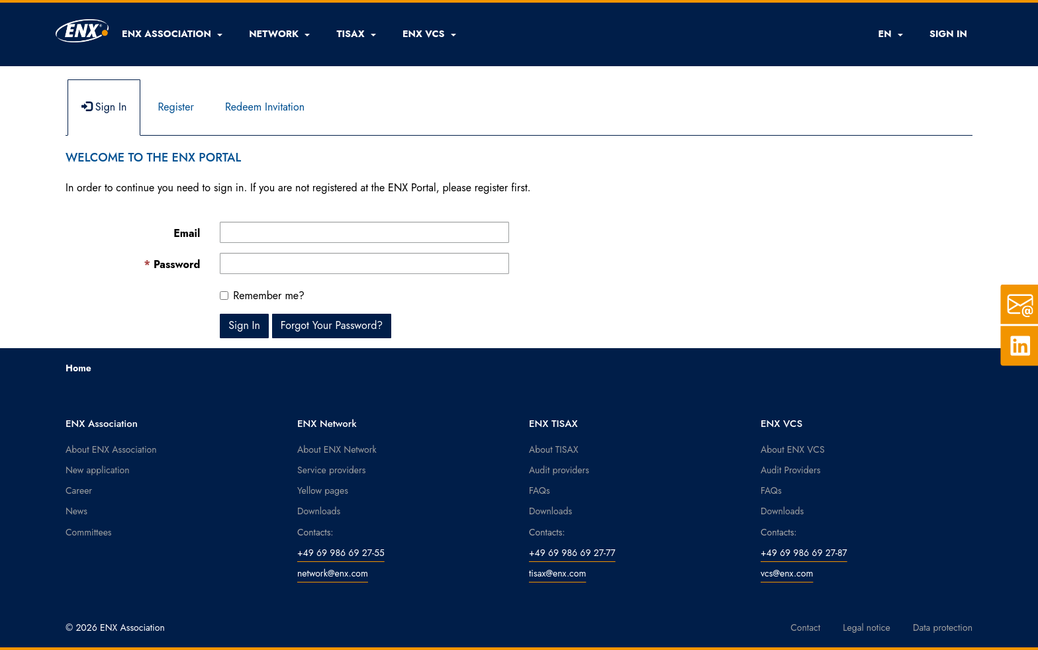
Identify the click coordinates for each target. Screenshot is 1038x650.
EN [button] (890, 33)
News (76, 511)
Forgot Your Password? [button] (332, 325)
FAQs (539, 490)
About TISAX (553, 449)
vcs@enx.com (787, 573)
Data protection (942, 627)
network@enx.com (332, 573)
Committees (89, 532)
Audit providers (559, 470)
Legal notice (866, 627)
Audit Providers (790, 470)
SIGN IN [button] (948, 33)
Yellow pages (322, 490)
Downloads (318, 511)
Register (176, 107)
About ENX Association (111, 449)
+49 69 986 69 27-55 (341, 552)
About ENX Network (337, 449)
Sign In (103, 107)
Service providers (331, 470)
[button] (172, 34)
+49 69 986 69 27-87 (804, 552)
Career (79, 490)
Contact (805, 627)
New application (98, 470)
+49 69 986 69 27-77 (572, 552)
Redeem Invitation (265, 107)
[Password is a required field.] (364, 263)
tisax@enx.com (557, 573)
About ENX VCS (793, 449)
